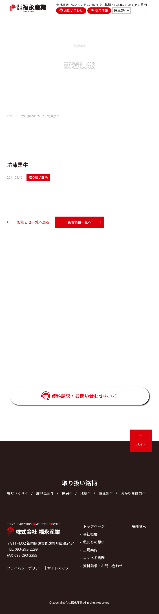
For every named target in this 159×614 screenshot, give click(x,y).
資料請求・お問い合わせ (84, 396)
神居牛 (67, 493)
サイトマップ (58, 568)
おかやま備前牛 (133, 493)
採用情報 (99, 10)
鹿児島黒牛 (45, 493)
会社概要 (62, 5)
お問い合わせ (71, 10)
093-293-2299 (86, 355)
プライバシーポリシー (25, 568)
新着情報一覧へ (79, 222)
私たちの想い (80, 5)
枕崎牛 (85, 493)
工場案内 (119, 5)
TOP (10, 116)
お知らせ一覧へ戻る (33, 222)
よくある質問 (137, 5)
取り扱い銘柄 (101, 5)
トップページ (94, 526)
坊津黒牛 (106, 493)
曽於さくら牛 (18, 493)
